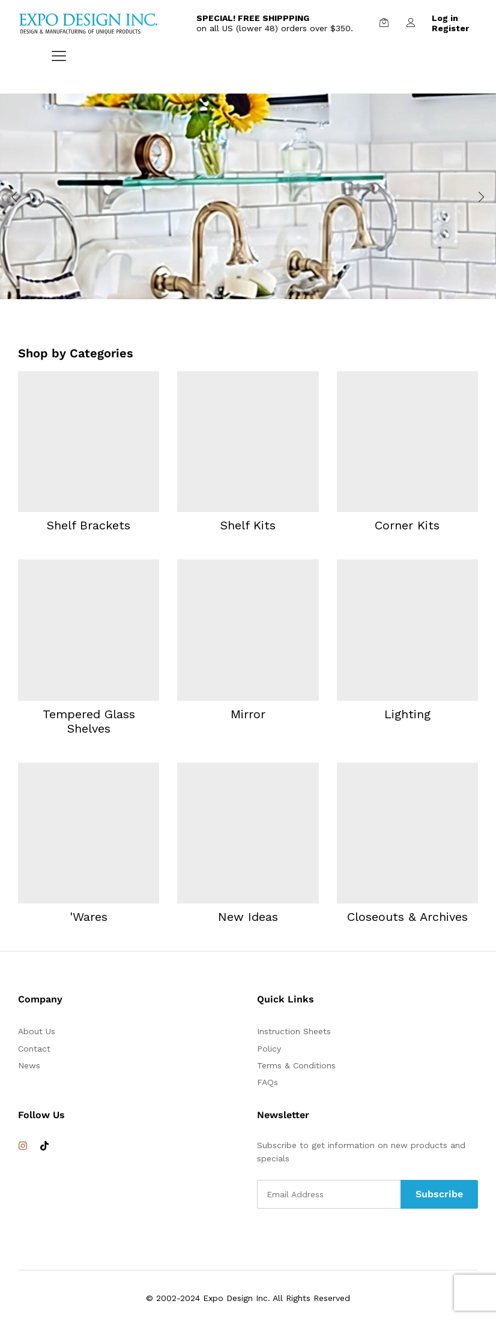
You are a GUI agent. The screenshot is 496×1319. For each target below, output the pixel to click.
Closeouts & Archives (407, 917)
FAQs (267, 1082)
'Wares (88, 917)
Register (450, 28)
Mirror (248, 714)
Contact (34, 1048)
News (29, 1065)
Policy (269, 1048)
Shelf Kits (248, 525)
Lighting (407, 714)
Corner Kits (407, 525)
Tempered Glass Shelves (89, 721)
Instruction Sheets (294, 1031)
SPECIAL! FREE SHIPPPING (252, 18)
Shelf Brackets (88, 525)
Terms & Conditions (296, 1065)
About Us (36, 1031)
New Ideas (248, 917)
